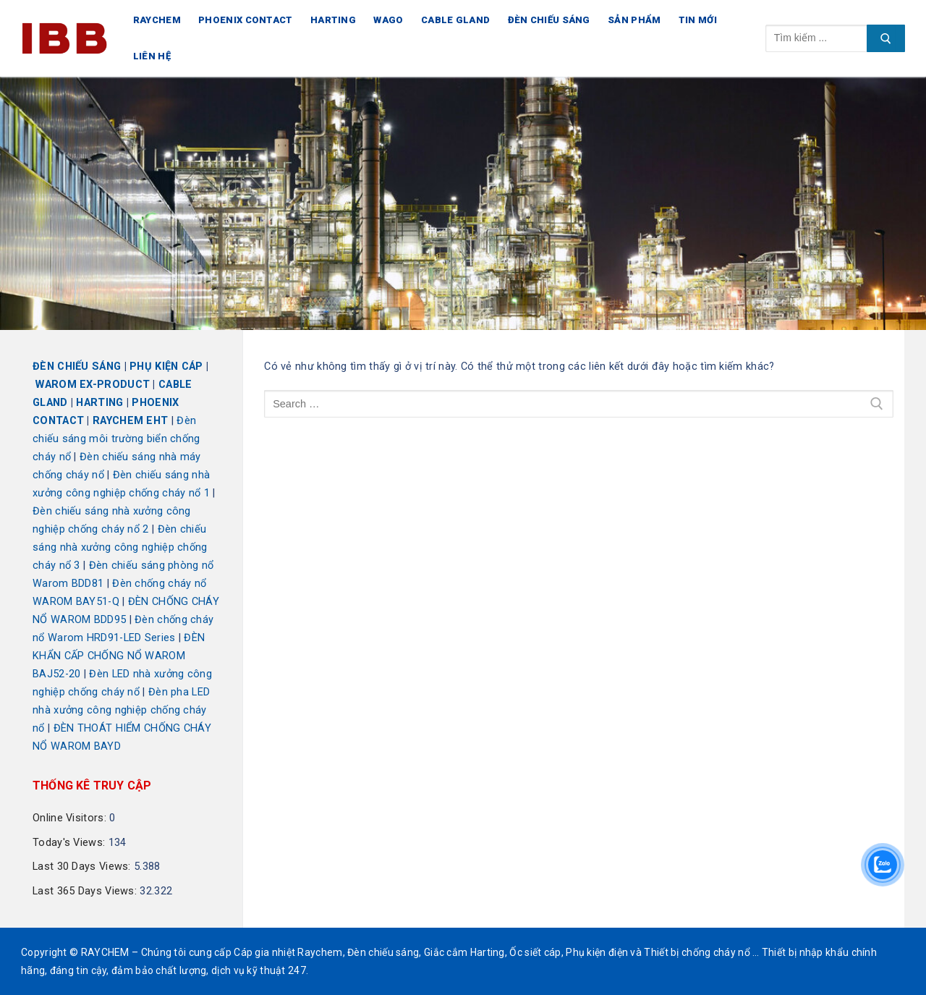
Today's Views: (71, 843)
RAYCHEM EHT (130, 421)
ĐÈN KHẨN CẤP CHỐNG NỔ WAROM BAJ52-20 (119, 656)
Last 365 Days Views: (86, 891)
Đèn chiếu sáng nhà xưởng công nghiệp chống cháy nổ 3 (120, 547)
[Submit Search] (886, 38)
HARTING (99, 403)
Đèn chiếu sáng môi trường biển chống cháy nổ (116, 439)
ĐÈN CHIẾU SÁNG (77, 366)
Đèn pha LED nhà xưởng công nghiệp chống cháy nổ (121, 710)
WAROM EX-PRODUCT (92, 384)
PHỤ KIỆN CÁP (166, 366)
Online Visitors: (71, 818)
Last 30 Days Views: (83, 866)
